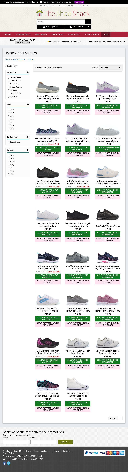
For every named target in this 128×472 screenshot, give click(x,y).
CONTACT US (83, 5)
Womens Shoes (19, 59)
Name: (5, 438)
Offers (28, 451)
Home (7, 59)
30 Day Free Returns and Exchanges (106, 41)
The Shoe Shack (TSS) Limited (30, 456)
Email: (32, 438)
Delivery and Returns (42, 451)
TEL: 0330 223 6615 (47, 5)
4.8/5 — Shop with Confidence (64, 41)
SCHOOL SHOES (92, 34)
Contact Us (17, 451)
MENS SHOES (41, 34)
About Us (6, 451)
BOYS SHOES (74, 34)
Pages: (113, 418)
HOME (8, 34)
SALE (106, 34)
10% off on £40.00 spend (22, 40)
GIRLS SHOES (57, 34)
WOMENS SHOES (23, 34)
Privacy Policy (8, 453)
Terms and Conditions (62, 451)
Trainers (31, 59)
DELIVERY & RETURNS (66, 5)
